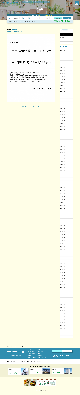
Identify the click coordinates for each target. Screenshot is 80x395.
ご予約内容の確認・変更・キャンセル (15, 21)
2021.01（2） (62, 184)
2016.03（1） (62, 304)
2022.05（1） (62, 143)
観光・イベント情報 (32, 357)
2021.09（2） (62, 161)
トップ (29, 349)
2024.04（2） (62, 88)
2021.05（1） (62, 173)
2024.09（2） (62, 73)
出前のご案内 (40, 351)
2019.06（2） (62, 240)
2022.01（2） (62, 152)
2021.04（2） (62, 176)
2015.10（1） (62, 319)
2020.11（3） (62, 190)
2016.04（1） (62, 301)
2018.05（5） (62, 278)
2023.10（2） (62, 105)
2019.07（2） (62, 237)
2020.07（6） (62, 202)
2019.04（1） (62, 246)
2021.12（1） (62, 155)
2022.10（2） (62, 132)
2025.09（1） (62, 53)
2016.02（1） (62, 307)
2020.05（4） (62, 208)
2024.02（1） (62, 94)
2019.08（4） (62, 234)
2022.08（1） (62, 135)
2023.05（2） (62, 120)
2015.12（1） (62, 313)
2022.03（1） (62, 149)
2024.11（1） (62, 67)
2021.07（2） (62, 167)
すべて (62, 34)
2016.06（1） (62, 298)
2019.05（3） (62, 243)
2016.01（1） (62, 310)
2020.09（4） (62, 196)
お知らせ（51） (63, 37)
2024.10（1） (62, 70)
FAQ (39, 353)
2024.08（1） (62, 76)
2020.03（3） (62, 214)
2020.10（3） (62, 193)
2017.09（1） (62, 284)
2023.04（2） (62, 123)
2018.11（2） (62, 260)
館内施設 (30, 355)
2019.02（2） (62, 252)
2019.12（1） (62, 222)
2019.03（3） (62, 249)
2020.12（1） (62, 187)
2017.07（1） (62, 290)
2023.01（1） (62, 126)
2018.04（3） (62, 281)
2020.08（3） (62, 199)
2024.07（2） (62, 79)
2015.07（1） (62, 328)
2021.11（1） (62, 158)
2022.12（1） (62, 129)
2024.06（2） (62, 82)
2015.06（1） (62, 331)
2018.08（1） (62, 269)
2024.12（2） (62, 64)
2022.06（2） (62, 140)
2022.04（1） (62, 146)
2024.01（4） (62, 97)
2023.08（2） (62, 111)
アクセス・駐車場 (31, 353)
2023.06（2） (62, 117)
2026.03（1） (62, 50)
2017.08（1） (62, 287)
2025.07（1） (62, 56)
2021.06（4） (62, 170)
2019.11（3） (62, 225)
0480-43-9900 (65, 21)
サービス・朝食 (31, 351)
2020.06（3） (62, 205)
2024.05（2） (62, 85)
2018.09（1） (62, 266)
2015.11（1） (62, 316)
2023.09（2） (62, 108)
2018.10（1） (62, 263)
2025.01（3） (62, 61)
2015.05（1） (62, 334)
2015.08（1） (62, 325)
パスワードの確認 (27, 21)
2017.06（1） (62, 293)
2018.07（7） (62, 272)
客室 (39, 349)
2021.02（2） (62, 181)
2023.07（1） (62, 114)
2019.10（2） (62, 228)
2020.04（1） (62, 211)
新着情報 (40, 355)
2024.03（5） (62, 91)
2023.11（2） (62, 102)
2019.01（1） (62, 255)
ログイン (33, 21)
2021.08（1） (62, 164)
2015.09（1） (62, 322)
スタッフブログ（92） (64, 40)
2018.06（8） (62, 275)
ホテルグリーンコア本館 (42, 357)
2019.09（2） (62, 231)
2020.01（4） (62, 219)
